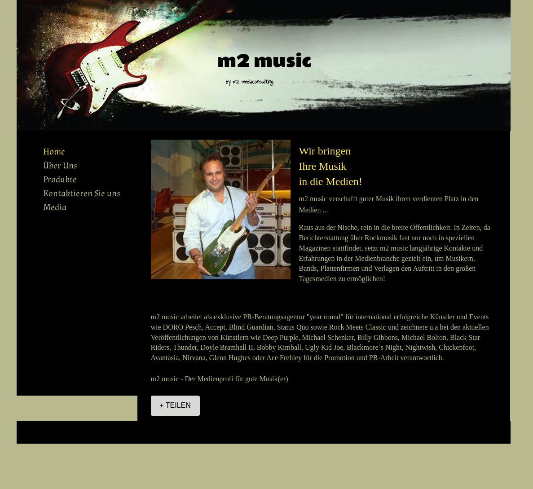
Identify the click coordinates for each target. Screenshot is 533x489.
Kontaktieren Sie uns (81, 193)
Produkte (60, 179)
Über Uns (60, 166)
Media (54, 207)
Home (54, 152)
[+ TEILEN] (175, 406)
